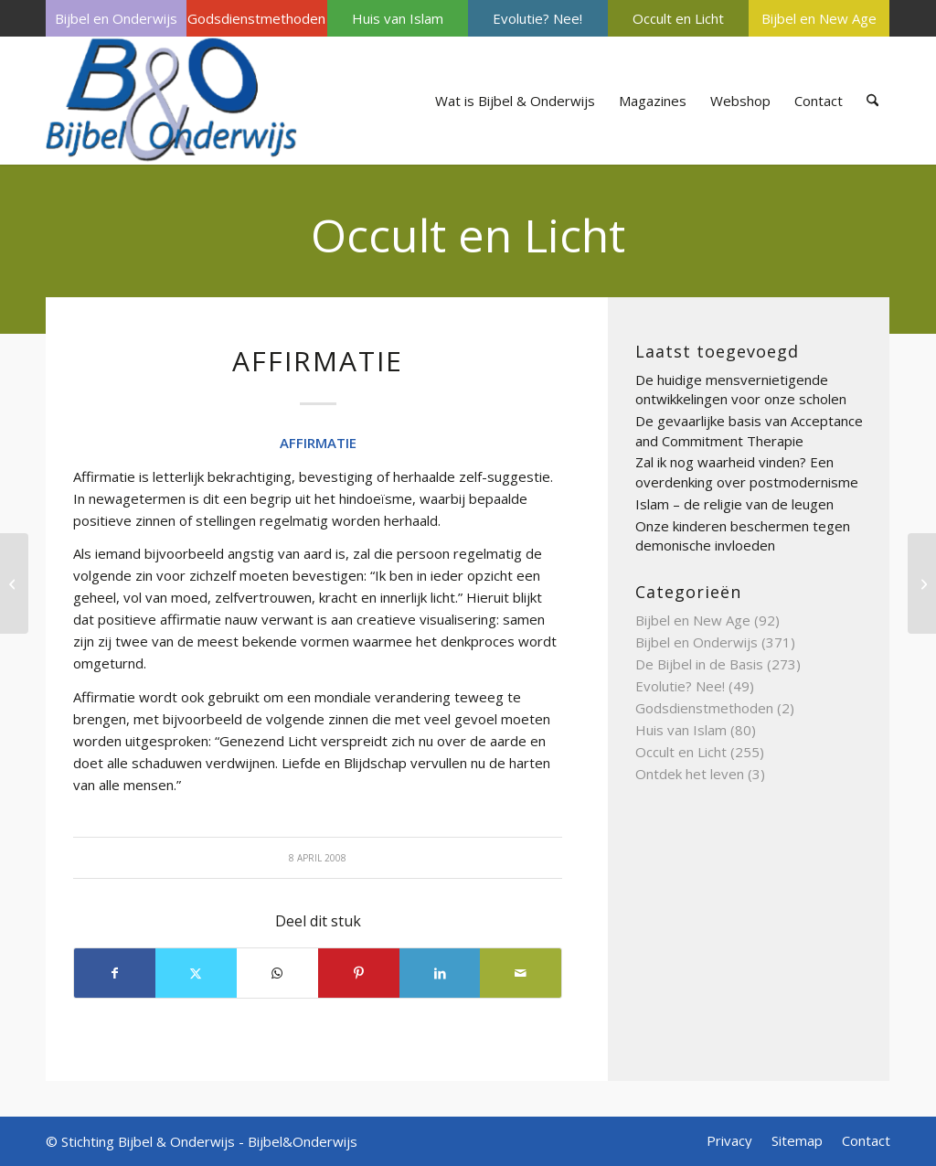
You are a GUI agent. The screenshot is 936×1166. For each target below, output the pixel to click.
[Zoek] (872, 101)
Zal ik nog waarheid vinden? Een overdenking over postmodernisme (746, 472)
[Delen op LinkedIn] (440, 973)
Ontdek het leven (689, 774)
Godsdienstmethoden (256, 18)
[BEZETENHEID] (922, 583)
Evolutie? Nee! (537, 18)
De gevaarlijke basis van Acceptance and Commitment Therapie (749, 431)
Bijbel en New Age (819, 18)
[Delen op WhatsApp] (277, 973)
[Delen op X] (196, 973)
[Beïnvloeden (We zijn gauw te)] (14, 583)
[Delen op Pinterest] (358, 973)
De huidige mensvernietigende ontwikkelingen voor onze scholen (740, 389)
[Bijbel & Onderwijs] (171, 101)
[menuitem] (116, 18)
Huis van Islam (397, 18)
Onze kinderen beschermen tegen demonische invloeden (742, 536)
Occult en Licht (678, 18)
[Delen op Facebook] (114, 973)
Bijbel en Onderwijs (116, 18)
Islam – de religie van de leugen (734, 504)
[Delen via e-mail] (520, 973)
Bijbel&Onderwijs (302, 1141)
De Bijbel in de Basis (699, 664)
